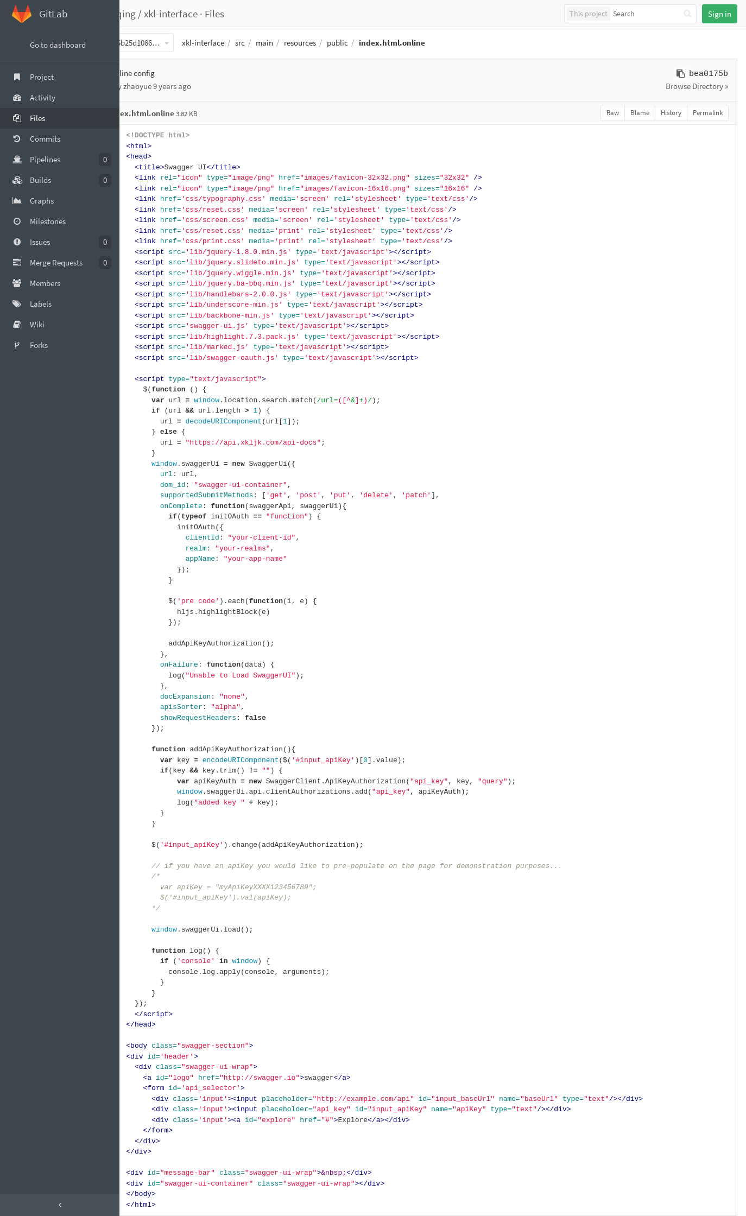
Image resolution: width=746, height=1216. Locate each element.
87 (145, 1046)
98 (145, 1162)
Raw (612, 112)
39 (145, 538)
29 (145, 432)
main (305, 42)
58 (145, 739)
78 (145, 951)
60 (145, 760)
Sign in (719, 14)
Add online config (166, 73)
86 (145, 1035)
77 (145, 940)
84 (145, 1014)
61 (145, 771)
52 (145, 676)
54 (145, 697)
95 (145, 1130)
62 (145, 781)
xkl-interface (212, 13)
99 (145, 1173)
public (378, 42)
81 (145, 982)
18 (145, 316)
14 (145, 273)
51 (145, 665)
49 (145, 643)
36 (145, 506)
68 (145, 845)
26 (145, 400)
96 (145, 1141)
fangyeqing (152, 13)
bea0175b (708, 74)
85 (145, 1025)
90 (145, 1078)
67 (145, 834)
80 (145, 972)
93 (145, 1109)
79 (145, 961)
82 (145, 993)
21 (145, 347)
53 (145, 686)
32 (145, 464)
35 (145, 495)
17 (145, 305)
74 (145, 908)
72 (145, 887)
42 (145, 570)
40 (145, 548)
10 (145, 231)
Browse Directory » (697, 86)
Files (255, 13)
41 (145, 559)
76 (145, 930)
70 (145, 866)
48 (145, 633)
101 (145, 1194)
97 (145, 1152)
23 (145, 368)
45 (145, 601)
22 (145, 358)
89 (145, 1067)
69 (145, 855)
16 (145, 294)
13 (145, 262)
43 (145, 580)
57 (145, 728)
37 (145, 516)
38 (145, 527)
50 (145, 654)
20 (145, 337)
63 (145, 792)
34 (145, 485)
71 (145, 876)
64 (145, 803)
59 (145, 749)
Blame (639, 112)
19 (145, 326)
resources (341, 42)
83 (145, 1003)
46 (145, 612)
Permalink (708, 112)
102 (145, 1205)
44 (145, 591)
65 (145, 813)
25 (145, 389)
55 (145, 707)
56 (145, 718)
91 (145, 1088)
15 (145, 284)
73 (145, 898)
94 (145, 1120)
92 (145, 1099)
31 (145, 453)
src (281, 42)
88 (145, 1057)
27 (145, 411)
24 (145, 379)
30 (145, 443)
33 (145, 474)
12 (145, 252)
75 (145, 919)
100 (145, 1184)
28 (145, 421)
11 (145, 241)
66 (145, 824)
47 (145, 622)
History (671, 112)
